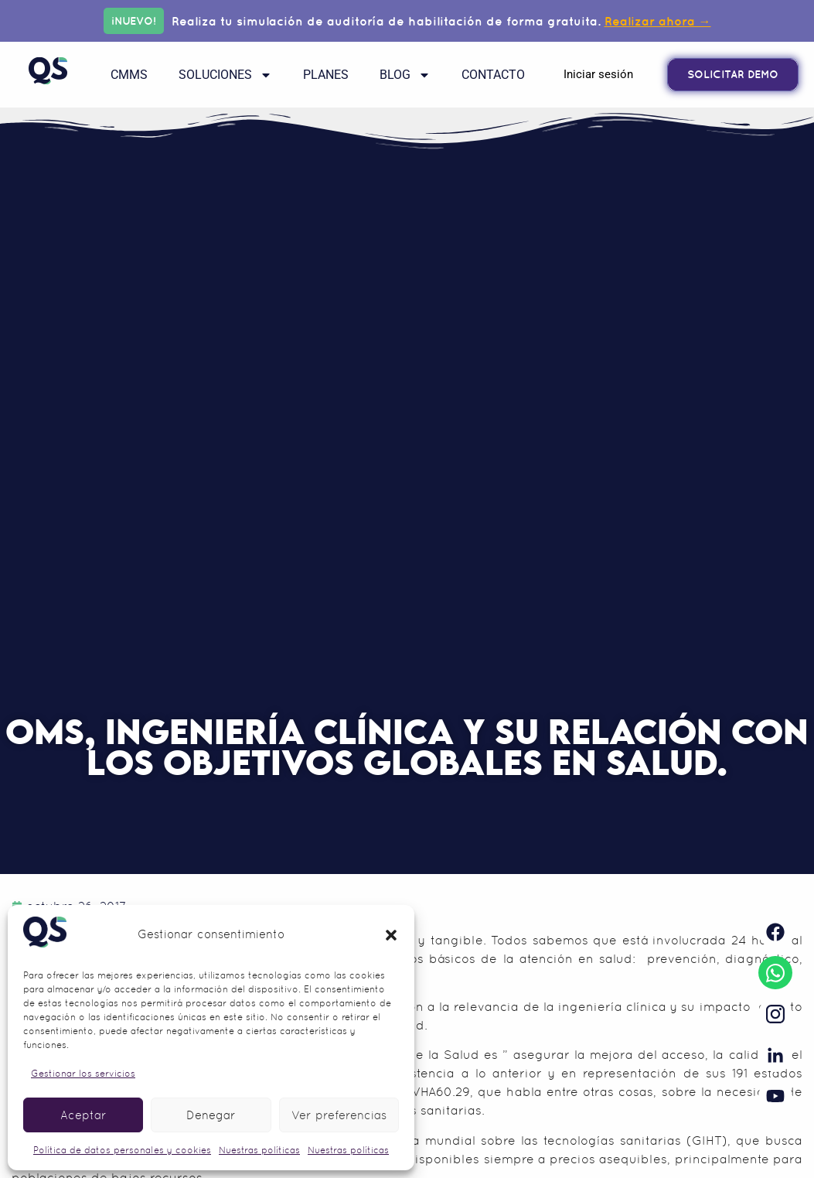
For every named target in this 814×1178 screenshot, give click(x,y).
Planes (326, 74)
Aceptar (83, 1115)
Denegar (211, 1115)
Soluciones (225, 75)
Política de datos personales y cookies (122, 1150)
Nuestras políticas (259, 1150)
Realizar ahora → (658, 21)
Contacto (493, 74)
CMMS (129, 74)
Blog (405, 75)
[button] (391, 935)
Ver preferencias (339, 1115)
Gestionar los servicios (83, 1073)
